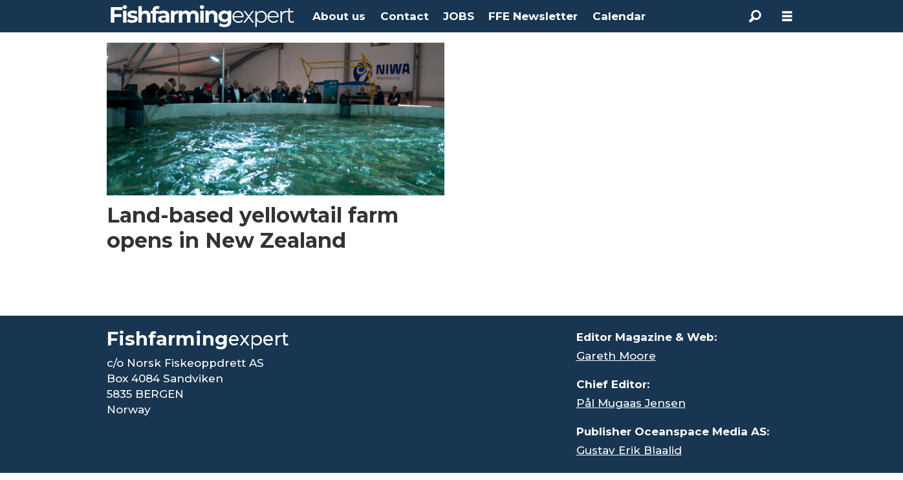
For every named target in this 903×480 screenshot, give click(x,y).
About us (338, 16)
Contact (404, 16)
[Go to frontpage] (202, 16)
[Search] (755, 16)
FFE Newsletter (533, 16)
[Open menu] (787, 16)
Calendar (619, 16)
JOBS (458, 16)
